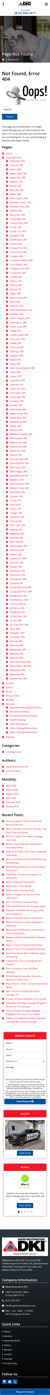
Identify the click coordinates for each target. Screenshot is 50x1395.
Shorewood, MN (18, 579)
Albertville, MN (17, 161)
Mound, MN (16, 454)
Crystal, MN (16, 276)
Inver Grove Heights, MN (22, 368)
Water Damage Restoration (23, 732)
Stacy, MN (15, 628)
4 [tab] (28, 1212)
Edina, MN (15, 301)
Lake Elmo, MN (17, 380)
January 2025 (12, 806)
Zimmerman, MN (18, 678)
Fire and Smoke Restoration (24, 715)
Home (9, 691)
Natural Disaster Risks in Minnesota (24, 918)
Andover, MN (16, 165)
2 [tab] (22, 1212)
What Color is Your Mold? (18, 886)
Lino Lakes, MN (18, 392)
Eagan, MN (15, 293)
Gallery (9, 687)
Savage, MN (16, 566)
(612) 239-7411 (25, 13)
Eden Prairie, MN (18, 297)
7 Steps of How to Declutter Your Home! (26, 998)
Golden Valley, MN (19, 334)
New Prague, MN (18, 471)
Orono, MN (15, 500)
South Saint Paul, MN (20, 587)
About (9, 153)
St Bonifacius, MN (19, 599)
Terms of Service (29, 1082)
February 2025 (13, 802)
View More (25, 1153)
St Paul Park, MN (18, 616)
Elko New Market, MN (21, 310)
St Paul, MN (16, 620)
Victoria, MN (16, 641)
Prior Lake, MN (17, 525)
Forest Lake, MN (18, 326)
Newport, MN (17, 479)
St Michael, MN (17, 612)
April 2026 (11, 785)
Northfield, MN (17, 492)
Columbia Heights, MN (21, 260)
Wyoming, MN (17, 674)
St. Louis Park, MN (19, 624)
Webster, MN (16, 657)
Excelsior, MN (17, 314)
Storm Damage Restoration (23, 728)
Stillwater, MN (17, 632)
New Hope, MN (17, 467)
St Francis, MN (17, 608)
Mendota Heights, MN (21, 434)
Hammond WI (17, 347)
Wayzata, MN (16, 653)
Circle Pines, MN (18, 252)
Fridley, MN (15, 330)
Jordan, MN (15, 376)
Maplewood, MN (18, 421)
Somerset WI (16, 583)
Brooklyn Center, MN (20, 202)
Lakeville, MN (16, 384)
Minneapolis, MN (18, 438)
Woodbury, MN (17, 670)
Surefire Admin (13, 770)
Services (10, 704)
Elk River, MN (16, 305)
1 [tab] (18, 1212)
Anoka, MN (15, 169)
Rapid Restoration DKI (17, 766)
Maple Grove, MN (19, 413)
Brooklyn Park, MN (19, 206)
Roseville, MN (17, 562)
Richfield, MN (16, 537)
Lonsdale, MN (17, 401)
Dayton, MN (16, 281)
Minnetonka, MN (18, 442)
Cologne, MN (16, 256)
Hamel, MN (15, 343)
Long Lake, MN (17, 397)
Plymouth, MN (17, 517)
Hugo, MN (15, 363)
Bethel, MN (15, 185)
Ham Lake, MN (17, 339)
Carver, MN (15, 227)
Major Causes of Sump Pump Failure (24, 945)
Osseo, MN (15, 508)
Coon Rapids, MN (18, 264)
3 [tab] (25, 1212)
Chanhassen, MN (18, 239)
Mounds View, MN (19, 459)
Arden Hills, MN (18, 177)
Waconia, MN (16, 645)
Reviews (10, 699)
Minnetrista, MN (18, 446)
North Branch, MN (19, 483)
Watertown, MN (18, 649)
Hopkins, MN (16, 355)
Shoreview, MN (17, 575)
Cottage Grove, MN (19, 268)
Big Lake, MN (16, 190)
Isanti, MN (15, 372)
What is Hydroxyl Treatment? (20, 882)
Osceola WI (15, 504)
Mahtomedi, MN (18, 409)
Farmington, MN (18, 322)
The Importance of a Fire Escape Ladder (26, 906)
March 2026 (12, 789)
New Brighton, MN (19, 463)
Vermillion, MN (17, 637)
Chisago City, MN (18, 247)
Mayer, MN (15, 425)
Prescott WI (16, 521)
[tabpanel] (25, 1191)
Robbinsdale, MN (18, 546)
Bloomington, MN (19, 198)
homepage (13, 133)
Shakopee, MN (17, 570)
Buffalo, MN (16, 210)
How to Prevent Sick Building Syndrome (25, 949)
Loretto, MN (16, 405)
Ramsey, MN (16, 529)
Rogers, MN (16, 554)
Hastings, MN (17, 351)
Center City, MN (18, 231)
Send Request (25, 1101)
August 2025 (12, 794)
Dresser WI (15, 289)
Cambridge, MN (18, 219)
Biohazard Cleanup (19, 711)
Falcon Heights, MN (20, 318)
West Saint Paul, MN (20, 661)
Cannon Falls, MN (19, 223)
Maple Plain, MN (18, 417)
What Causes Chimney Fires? (20, 890)
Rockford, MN (17, 550)
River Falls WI (16, 541)
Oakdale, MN (16, 496)
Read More (25, 1205)
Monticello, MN (17, 450)
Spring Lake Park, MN (21, 591)
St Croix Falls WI (18, 603)
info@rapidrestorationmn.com (20, 1305)
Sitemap (10, 737)
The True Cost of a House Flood (22, 902)
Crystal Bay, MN (18, 272)
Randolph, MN (17, 533)
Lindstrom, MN (17, 388)
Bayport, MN (16, 181)
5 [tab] (31, 1212)
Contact (10, 683)
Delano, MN (16, 285)
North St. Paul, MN (19, 488)
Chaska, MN (16, 243)
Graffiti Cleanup (18, 719)
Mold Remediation (19, 724)
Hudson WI (15, 359)
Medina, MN (16, 430)
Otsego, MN (16, 512)
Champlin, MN (17, 235)
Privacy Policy (12, 695)
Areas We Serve (14, 157)
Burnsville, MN (17, 214)
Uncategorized (13, 751)
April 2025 (11, 798)
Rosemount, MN (18, 558)
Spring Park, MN (18, 595)
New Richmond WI (19, 475)
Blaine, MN (15, 194)
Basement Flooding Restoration (26, 707)
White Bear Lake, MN (20, 666)
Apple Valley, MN (18, 173)
